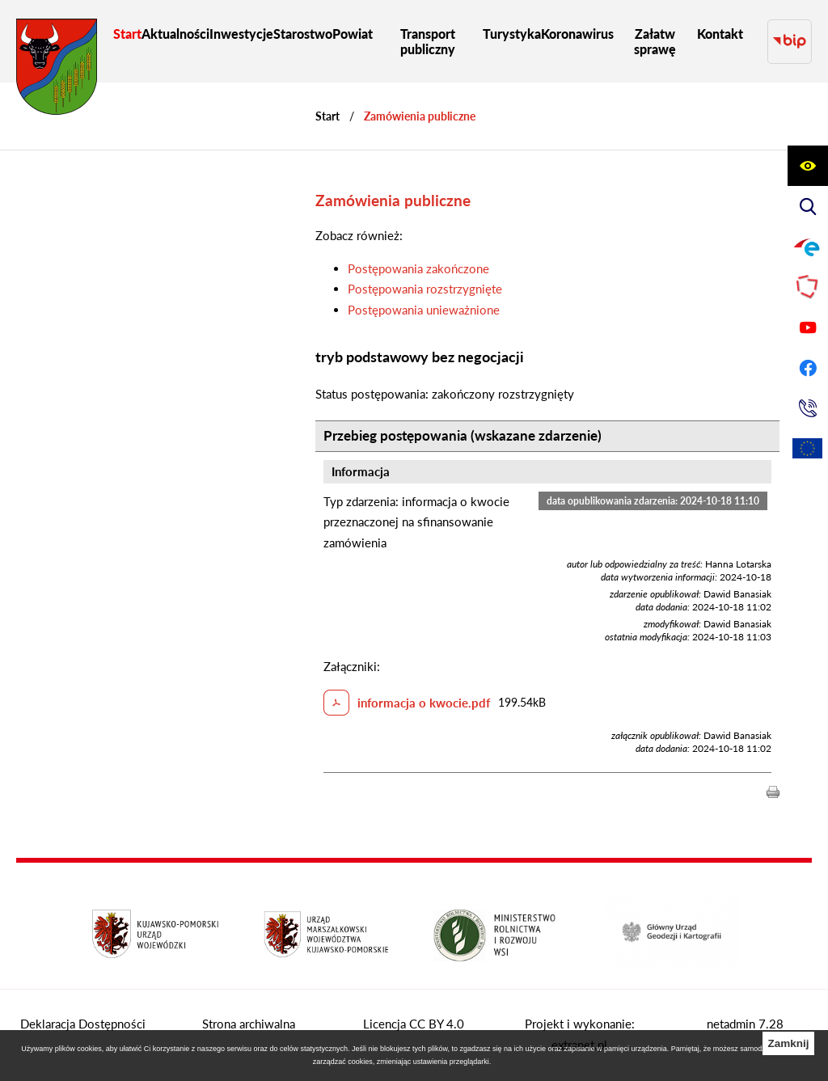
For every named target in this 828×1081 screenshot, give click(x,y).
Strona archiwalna (248, 1023)
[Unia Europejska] (808, 449)
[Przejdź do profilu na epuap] (808, 246)
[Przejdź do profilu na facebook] (808, 368)
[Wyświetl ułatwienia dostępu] (808, 166)
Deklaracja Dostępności (83, 1023)
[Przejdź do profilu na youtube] (808, 327)
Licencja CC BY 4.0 (413, 1023)
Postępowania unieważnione (424, 309)
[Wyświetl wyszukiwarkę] (808, 206)
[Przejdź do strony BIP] (789, 41)
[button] (773, 790)
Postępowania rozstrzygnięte (425, 288)
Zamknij (788, 1043)
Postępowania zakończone (418, 268)
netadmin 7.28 (745, 1023)
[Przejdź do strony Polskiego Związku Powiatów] (808, 287)
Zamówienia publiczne (419, 116)
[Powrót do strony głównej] (327, 116)
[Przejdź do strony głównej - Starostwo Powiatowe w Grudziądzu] (56, 71)
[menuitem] (127, 33)
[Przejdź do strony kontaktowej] (808, 408)
